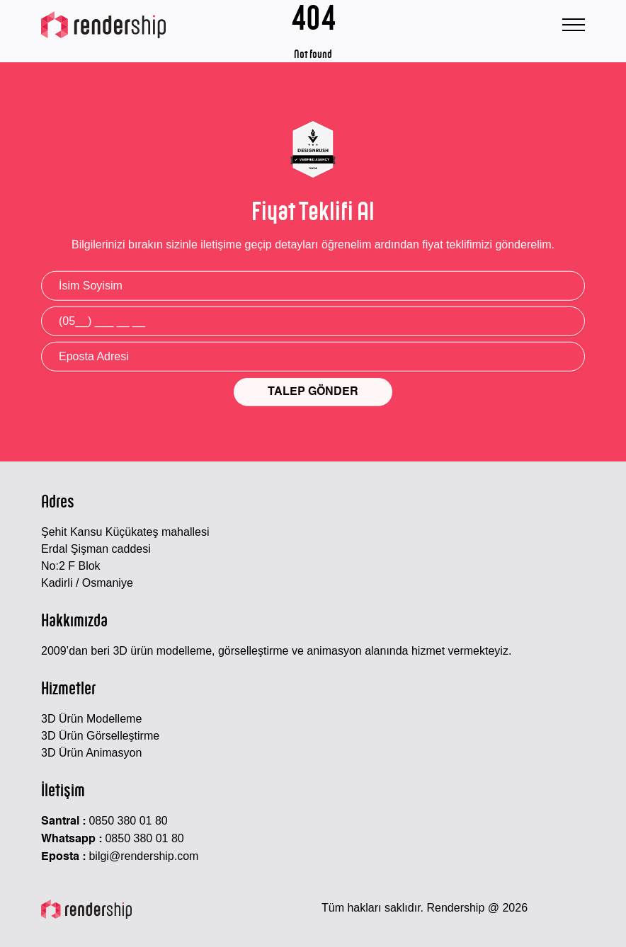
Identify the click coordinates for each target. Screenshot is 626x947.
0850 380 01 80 (128, 821)
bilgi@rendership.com (143, 856)
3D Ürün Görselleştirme (100, 736)
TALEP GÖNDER (313, 392)
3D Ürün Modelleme (91, 719)
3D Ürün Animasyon (91, 753)
